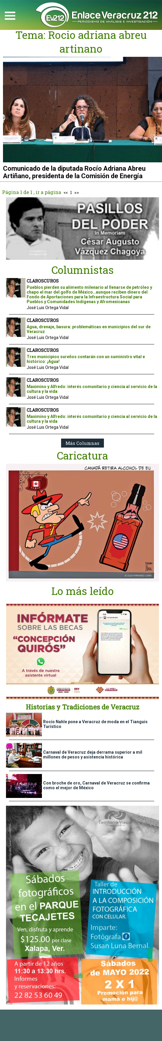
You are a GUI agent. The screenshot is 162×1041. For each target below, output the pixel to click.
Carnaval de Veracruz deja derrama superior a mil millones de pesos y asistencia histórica (92, 754)
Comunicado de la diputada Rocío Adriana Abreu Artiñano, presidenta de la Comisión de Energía (74, 172)
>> (76, 192)
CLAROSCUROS (43, 281)
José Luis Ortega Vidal (48, 307)
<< (65, 192)
